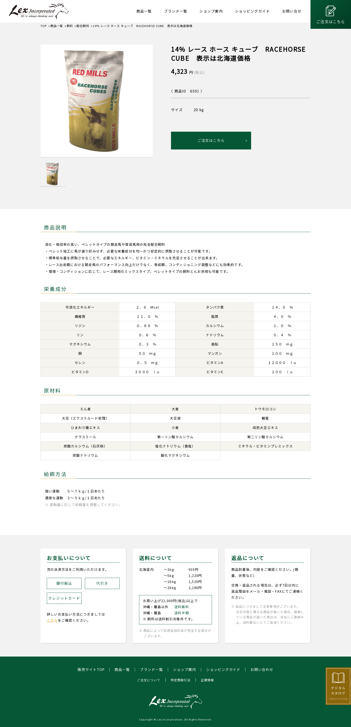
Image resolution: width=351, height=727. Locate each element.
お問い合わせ (262, 669)
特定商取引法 (181, 680)
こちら (52, 620)
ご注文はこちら (330, 21)
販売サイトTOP (91, 669)
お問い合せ (292, 11)
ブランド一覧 (175, 11)
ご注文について (148, 680)
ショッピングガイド (252, 11)
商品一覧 (144, 11)
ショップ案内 (211, 11)
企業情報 (207, 680)
